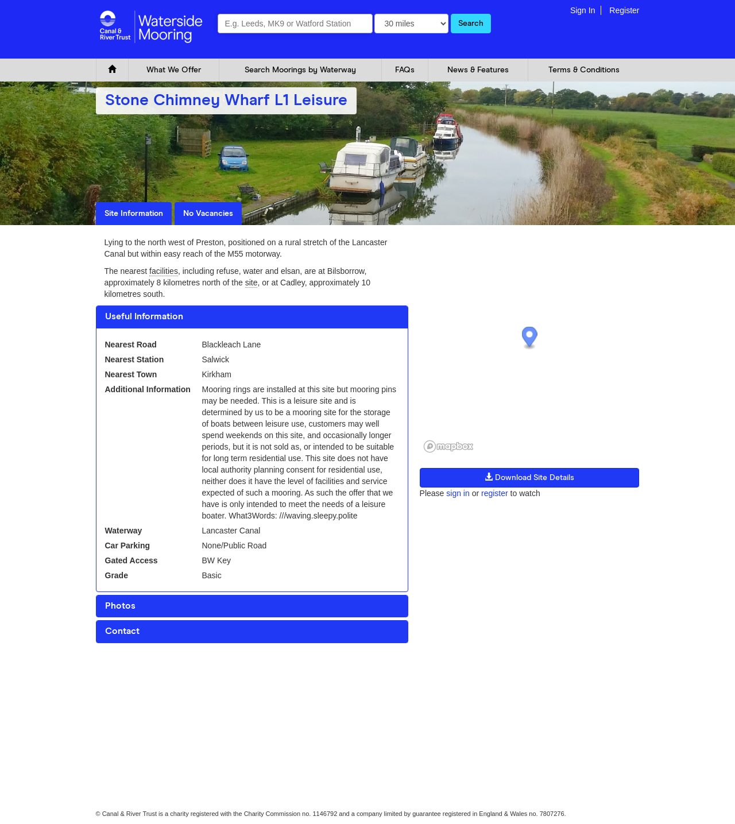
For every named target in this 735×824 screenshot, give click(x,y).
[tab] (252, 317)
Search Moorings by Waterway (300, 70)
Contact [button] (122, 631)
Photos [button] (120, 605)
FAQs (405, 70)
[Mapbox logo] (448, 446)
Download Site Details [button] (529, 477)
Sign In (582, 10)
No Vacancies (208, 214)
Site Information (134, 214)
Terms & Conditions (584, 70)
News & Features (478, 70)
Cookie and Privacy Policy (132, 675)
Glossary (221, 675)
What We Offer (173, 70)
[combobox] (295, 23)
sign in (457, 493)
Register (624, 10)
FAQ (189, 675)
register (494, 493)
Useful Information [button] (144, 316)
